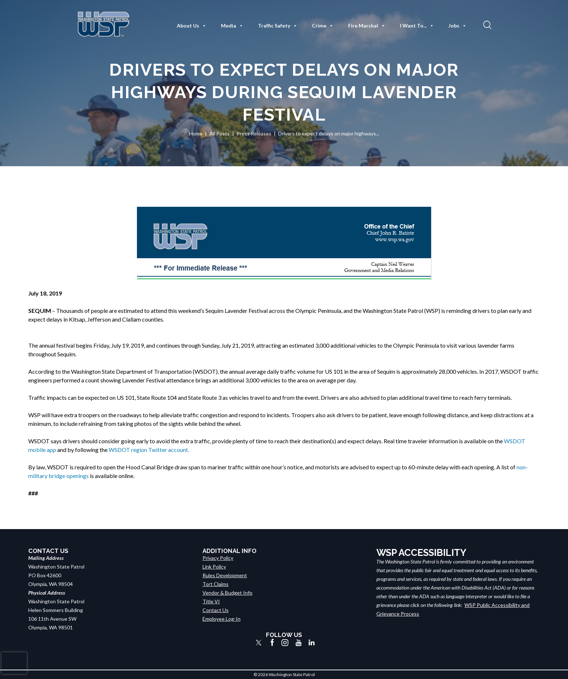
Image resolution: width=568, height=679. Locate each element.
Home (195, 133)
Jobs (457, 26)
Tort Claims (215, 584)
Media (232, 26)
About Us (191, 26)
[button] (486, 25)
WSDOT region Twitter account (148, 449)
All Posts (219, 133)
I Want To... (417, 26)
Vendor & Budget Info (227, 593)
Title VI (211, 601)
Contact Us (215, 610)
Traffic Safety (277, 26)
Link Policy (214, 566)
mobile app (42, 449)
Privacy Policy (217, 558)
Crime (323, 26)
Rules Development (224, 575)
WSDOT (514, 440)
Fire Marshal (366, 26)
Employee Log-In (221, 619)
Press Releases (254, 133)
